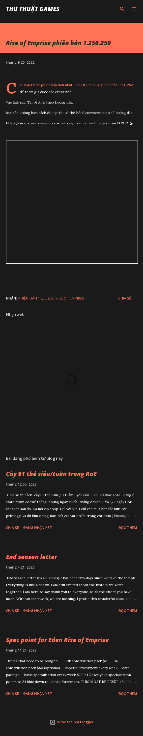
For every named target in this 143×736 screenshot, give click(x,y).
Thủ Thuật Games (32, 9)
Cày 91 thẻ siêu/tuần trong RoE (51, 474)
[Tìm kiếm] (122, 9)
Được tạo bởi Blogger (71, 722)
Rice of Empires (69, 298)
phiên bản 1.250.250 (35, 298)
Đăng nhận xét (37, 527)
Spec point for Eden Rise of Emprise (57, 640)
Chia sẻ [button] (124, 298)
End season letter (31, 557)
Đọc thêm (127, 527)
